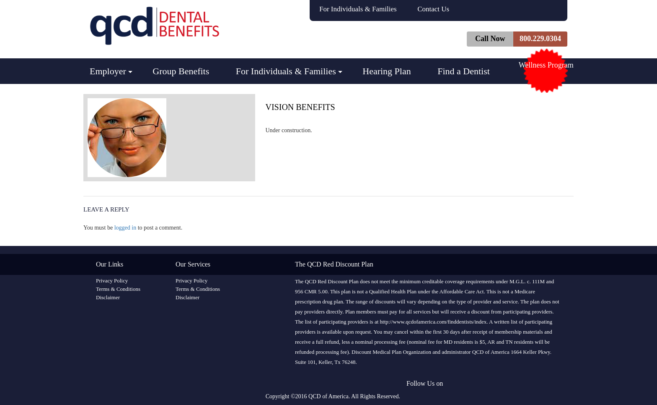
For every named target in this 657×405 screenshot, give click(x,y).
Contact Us (433, 9)
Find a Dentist (463, 71)
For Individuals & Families (358, 9)
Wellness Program (546, 65)
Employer (108, 71)
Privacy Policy (112, 280)
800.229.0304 (540, 38)
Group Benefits (181, 71)
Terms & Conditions (118, 289)
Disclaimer (108, 297)
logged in (125, 228)
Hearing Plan (386, 71)
